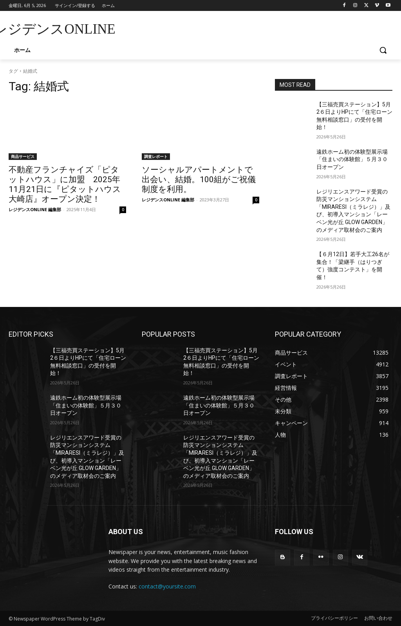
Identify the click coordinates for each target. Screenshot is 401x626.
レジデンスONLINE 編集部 (35, 209)
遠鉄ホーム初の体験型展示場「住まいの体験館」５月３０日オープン (352, 159)
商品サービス (22, 156)
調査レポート (156, 156)
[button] (383, 50)
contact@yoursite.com (167, 586)
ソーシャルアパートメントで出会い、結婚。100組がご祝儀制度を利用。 (199, 179)
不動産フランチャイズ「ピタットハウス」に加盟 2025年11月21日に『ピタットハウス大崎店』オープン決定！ (65, 184)
